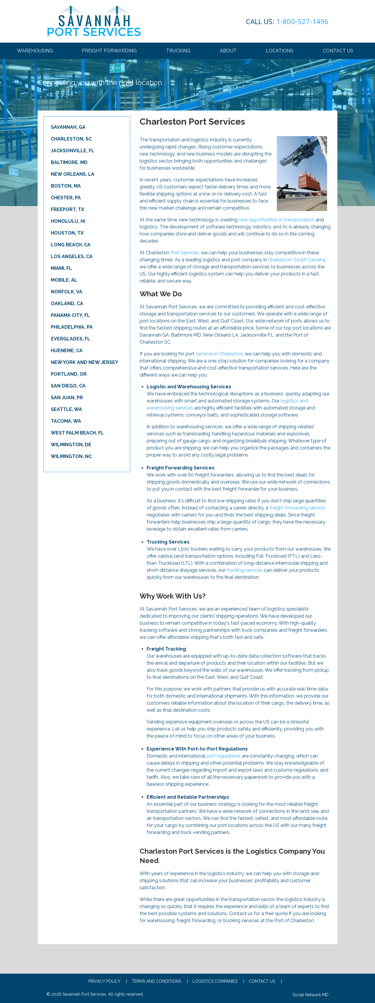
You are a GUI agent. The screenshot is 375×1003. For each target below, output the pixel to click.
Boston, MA (66, 186)
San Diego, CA (68, 386)
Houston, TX (67, 233)
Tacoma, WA (66, 421)
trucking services (245, 570)
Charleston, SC (71, 139)
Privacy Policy (107, 981)
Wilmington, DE (71, 444)
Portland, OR (69, 374)
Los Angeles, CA (72, 256)
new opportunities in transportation (276, 220)
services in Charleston (219, 354)
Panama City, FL (70, 315)
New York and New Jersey (84, 362)
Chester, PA (66, 197)
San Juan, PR (67, 397)
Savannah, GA (68, 127)
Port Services (184, 252)
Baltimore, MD (69, 162)
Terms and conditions (160, 981)
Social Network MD (310, 994)
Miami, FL (61, 268)
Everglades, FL (70, 339)
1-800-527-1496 (287, 21)
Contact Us (265, 981)
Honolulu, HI (68, 221)
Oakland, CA (67, 303)
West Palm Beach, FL (77, 433)
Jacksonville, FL (72, 150)
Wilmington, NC (71, 456)
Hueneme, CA (67, 350)
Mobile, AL (64, 280)
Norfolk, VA (66, 292)
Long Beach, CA (71, 245)
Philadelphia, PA (72, 327)
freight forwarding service (297, 508)
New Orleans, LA (72, 174)
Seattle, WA (66, 409)
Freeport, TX (67, 209)
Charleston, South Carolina (296, 260)
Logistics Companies (218, 981)
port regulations (223, 756)
